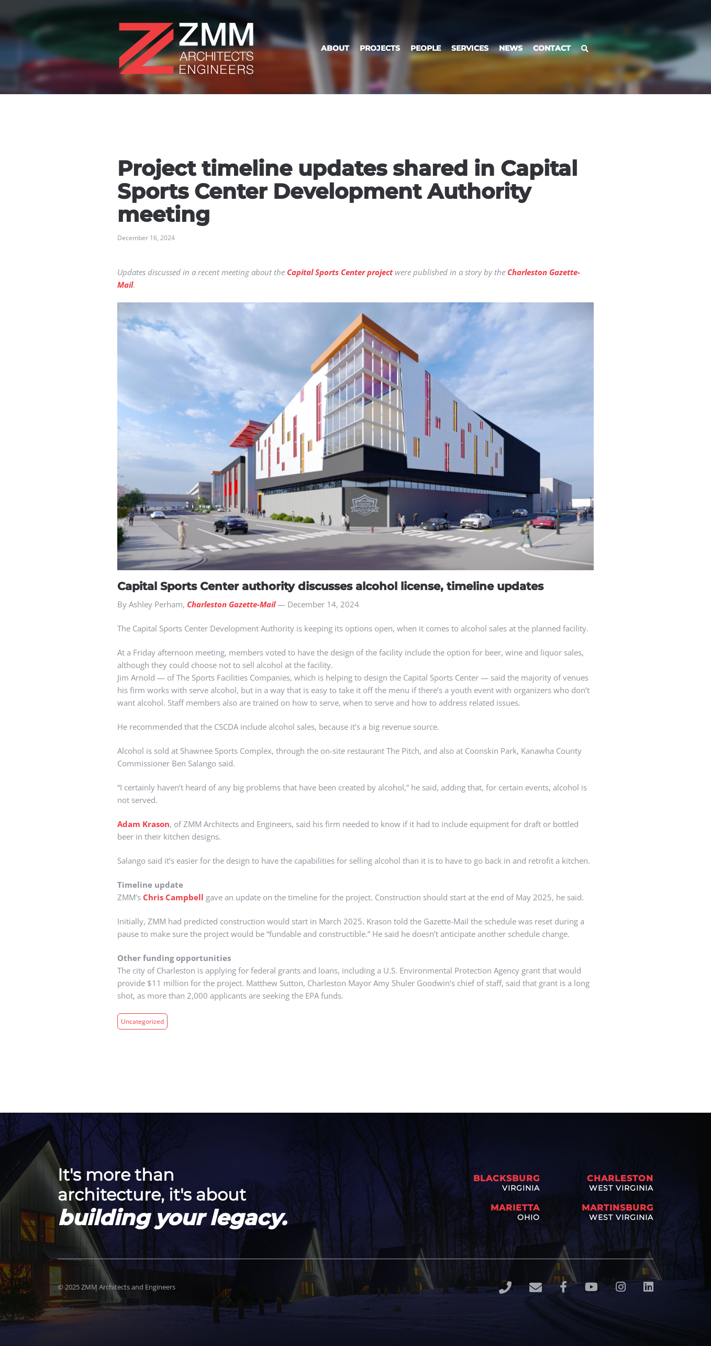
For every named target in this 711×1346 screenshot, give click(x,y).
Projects (380, 48)
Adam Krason (143, 824)
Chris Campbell (173, 897)
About (335, 48)
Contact (552, 48)
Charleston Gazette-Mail (231, 604)
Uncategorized (142, 1021)
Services (469, 48)
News (511, 48)
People (425, 48)
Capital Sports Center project (340, 272)
